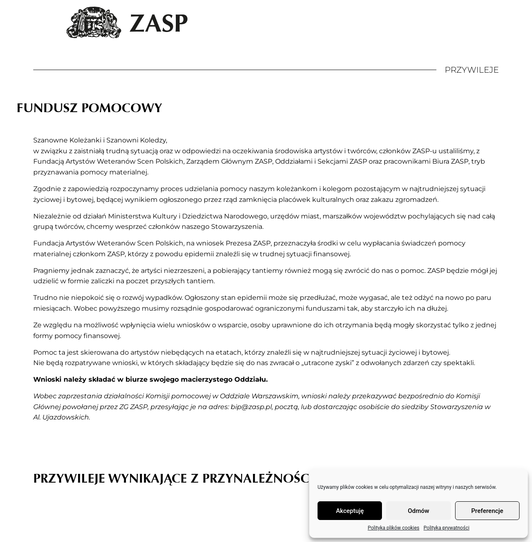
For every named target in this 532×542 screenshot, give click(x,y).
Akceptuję (350, 511)
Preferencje (487, 511)
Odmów (418, 511)
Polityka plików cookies (393, 528)
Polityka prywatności (446, 528)
